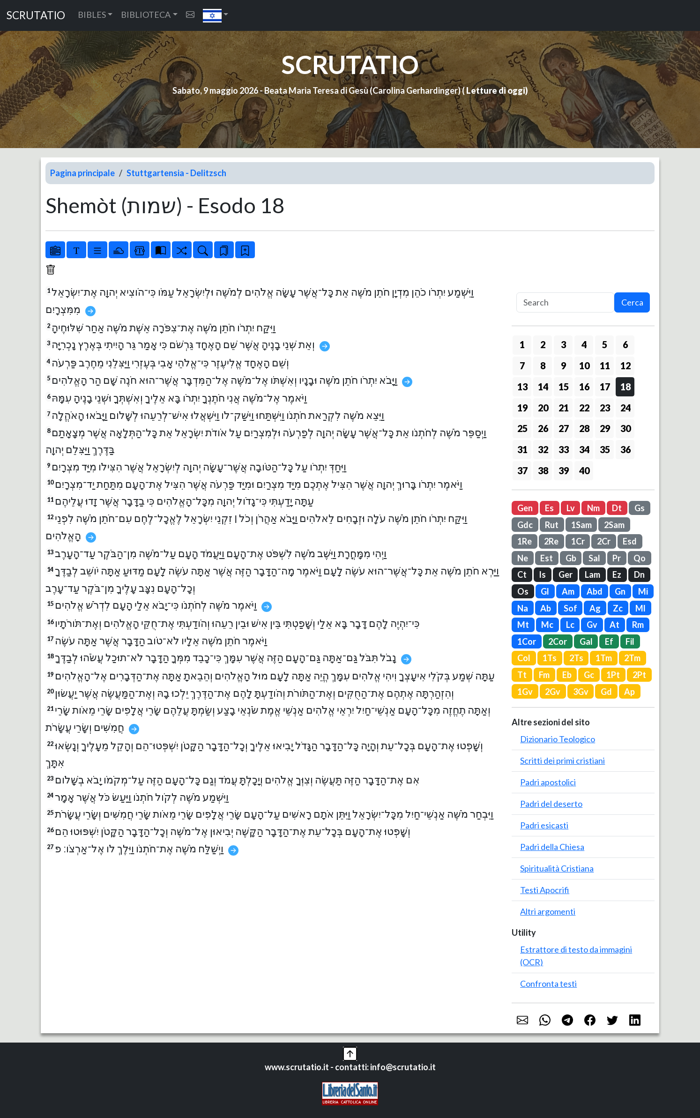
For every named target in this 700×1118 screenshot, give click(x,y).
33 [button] (564, 449)
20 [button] (543, 407)
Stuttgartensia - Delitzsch (176, 173)
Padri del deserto (551, 803)
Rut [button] (552, 525)
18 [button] (625, 386)
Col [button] (523, 658)
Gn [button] (620, 591)
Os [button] (523, 591)
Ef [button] (609, 641)
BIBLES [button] (92, 14)
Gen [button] (525, 508)
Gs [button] (639, 508)
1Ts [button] (550, 658)
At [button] (614, 624)
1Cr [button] (578, 541)
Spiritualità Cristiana (557, 868)
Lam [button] (592, 574)
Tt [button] (522, 675)
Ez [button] (616, 574)
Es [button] (549, 508)
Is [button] (542, 574)
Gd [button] (606, 691)
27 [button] (564, 428)
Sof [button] (570, 608)
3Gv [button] (580, 691)
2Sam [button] (614, 525)
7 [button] (522, 365)
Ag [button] (595, 608)
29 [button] (605, 428)
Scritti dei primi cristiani (562, 760)
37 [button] (522, 470)
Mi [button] (643, 591)
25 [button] (522, 428)
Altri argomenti (547, 911)
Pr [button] (616, 558)
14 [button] (543, 386)
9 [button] (563, 365)
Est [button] (546, 558)
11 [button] (605, 365)
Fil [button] (630, 641)
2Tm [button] (632, 658)
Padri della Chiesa (552, 847)
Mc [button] (547, 624)
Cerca (632, 302)
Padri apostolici (548, 782)
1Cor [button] (526, 641)
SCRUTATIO (36, 15)
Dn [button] (639, 574)
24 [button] (625, 407)
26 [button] (543, 428)
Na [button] (522, 608)
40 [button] (584, 470)
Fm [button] (544, 675)
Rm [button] (638, 624)
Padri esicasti (544, 825)
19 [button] (522, 407)
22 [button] (584, 407)
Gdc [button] (525, 525)
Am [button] (568, 591)
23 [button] (605, 407)
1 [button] (522, 344)
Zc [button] (618, 608)
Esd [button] (630, 541)
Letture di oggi (495, 90)
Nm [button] (593, 508)
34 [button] (584, 449)
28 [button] (584, 428)
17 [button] (605, 386)
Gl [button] (545, 591)
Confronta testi (548, 983)
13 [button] (522, 386)
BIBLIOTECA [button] (146, 14)
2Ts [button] (576, 658)
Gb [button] (571, 558)
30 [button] (625, 428)
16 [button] (584, 386)
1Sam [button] (581, 525)
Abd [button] (595, 591)
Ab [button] (545, 608)
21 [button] (564, 407)
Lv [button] (570, 508)
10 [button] (584, 365)
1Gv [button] (525, 691)
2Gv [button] (552, 691)
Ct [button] (522, 574)
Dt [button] (617, 508)
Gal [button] (586, 641)
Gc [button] (589, 675)
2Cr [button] (604, 541)
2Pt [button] (639, 675)
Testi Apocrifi (544, 890)
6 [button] (625, 344)
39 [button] (564, 470)
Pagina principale (82, 173)
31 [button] (522, 449)
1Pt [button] (613, 675)
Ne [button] (522, 558)
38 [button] (543, 470)
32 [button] (543, 449)
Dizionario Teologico (557, 739)
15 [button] (564, 386)
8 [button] (542, 365)
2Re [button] (551, 541)
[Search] (565, 302)
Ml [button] (640, 608)
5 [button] (604, 344)
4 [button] (584, 344)
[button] (216, 15)
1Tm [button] (604, 658)
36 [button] (625, 449)
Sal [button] (594, 558)
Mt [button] (523, 624)
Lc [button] (570, 624)
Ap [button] (629, 691)
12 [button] (625, 365)
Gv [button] (592, 624)
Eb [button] (567, 675)
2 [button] (542, 344)
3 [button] (563, 344)
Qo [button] (639, 558)
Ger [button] (566, 574)
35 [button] (605, 449)
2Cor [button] (557, 641)
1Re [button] (524, 541)
